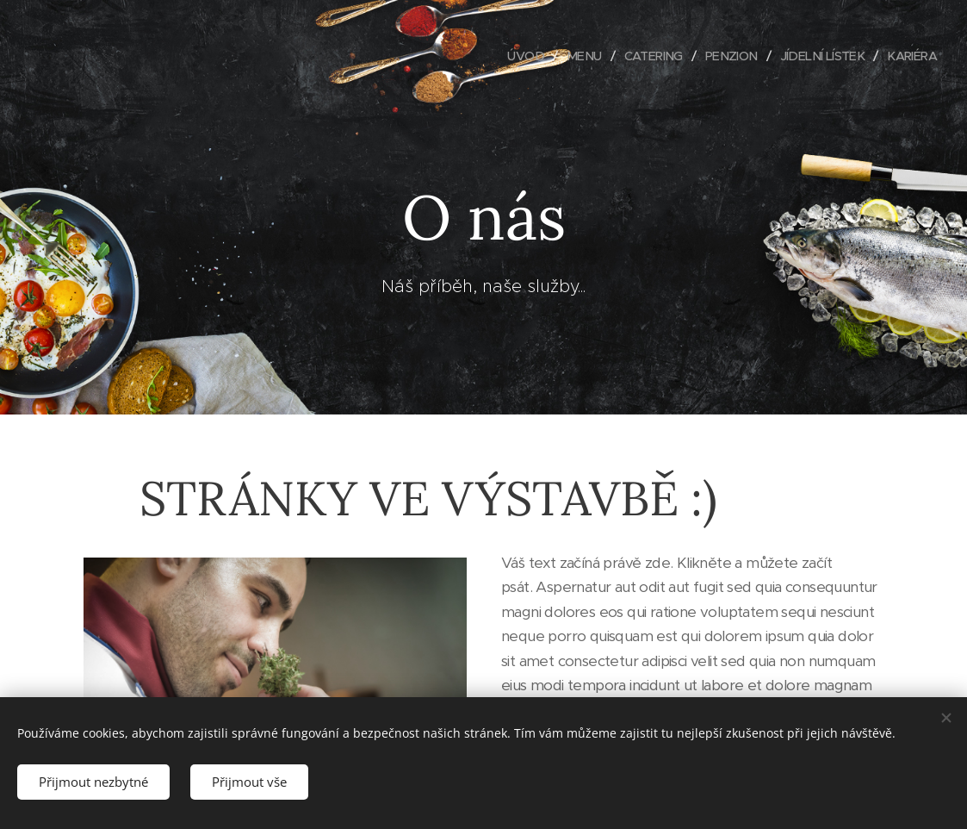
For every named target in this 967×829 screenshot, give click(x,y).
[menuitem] (508, 56)
